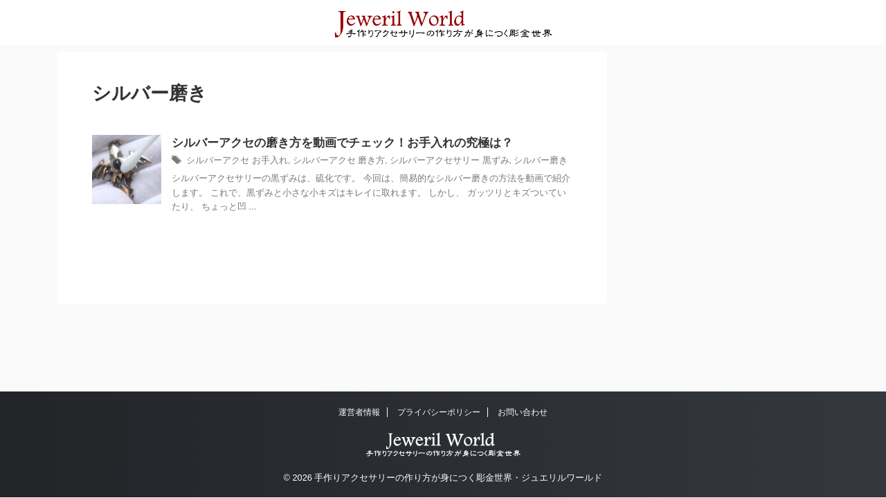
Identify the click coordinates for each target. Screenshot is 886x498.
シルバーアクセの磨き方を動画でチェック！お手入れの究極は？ (332, 143)
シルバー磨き (514, 162)
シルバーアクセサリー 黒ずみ (429, 162)
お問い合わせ (523, 412)
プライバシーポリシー (438, 412)
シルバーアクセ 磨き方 (327, 162)
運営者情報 (359, 412)
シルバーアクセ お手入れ (233, 162)
